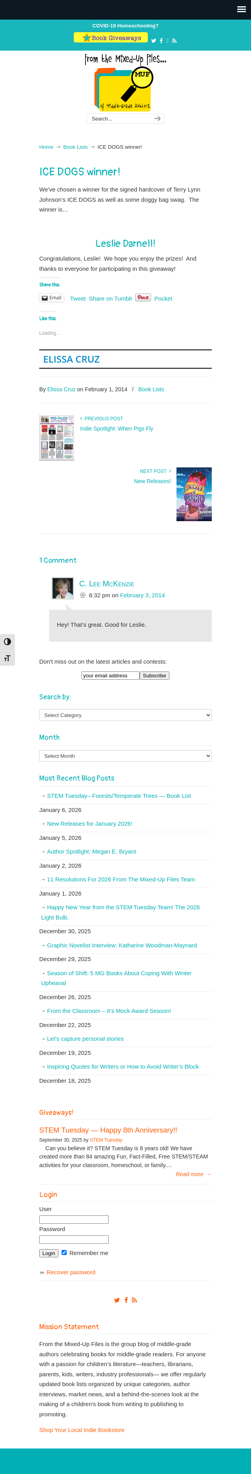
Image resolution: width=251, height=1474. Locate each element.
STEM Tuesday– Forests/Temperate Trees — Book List (119, 795)
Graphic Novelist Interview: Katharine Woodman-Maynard (122, 945)
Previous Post (101, 418)
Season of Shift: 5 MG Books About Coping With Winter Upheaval (116, 978)
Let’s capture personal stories (85, 1038)
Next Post (155, 471)
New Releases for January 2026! (90, 823)
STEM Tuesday (106, 1140)
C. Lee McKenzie (106, 583)
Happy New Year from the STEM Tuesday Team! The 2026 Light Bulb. (120, 912)
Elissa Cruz (71, 358)
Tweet (78, 298)
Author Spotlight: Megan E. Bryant (91, 851)
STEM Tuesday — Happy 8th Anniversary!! (108, 1130)
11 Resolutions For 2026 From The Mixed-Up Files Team (121, 879)
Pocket (163, 298)
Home (46, 147)
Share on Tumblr (111, 298)
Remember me (85, 1253)
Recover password (71, 1272)
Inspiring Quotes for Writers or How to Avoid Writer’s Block (123, 1066)
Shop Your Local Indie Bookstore (82, 1430)
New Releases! (152, 481)
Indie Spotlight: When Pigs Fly (116, 428)
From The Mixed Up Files (125, 82)
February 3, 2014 (142, 595)
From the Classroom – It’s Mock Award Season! (109, 1010)
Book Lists (75, 147)
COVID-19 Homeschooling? (125, 26)
